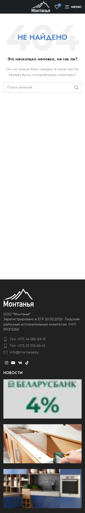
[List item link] (42, 339)
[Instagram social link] (6, 363)
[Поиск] (42, 87)
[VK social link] (20, 363)
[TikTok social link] (27, 363)
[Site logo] (41, 7)
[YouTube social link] (13, 363)
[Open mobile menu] (73, 6)
